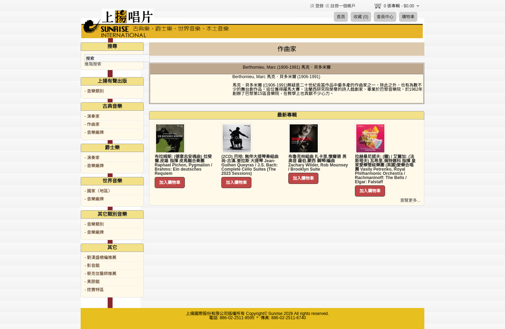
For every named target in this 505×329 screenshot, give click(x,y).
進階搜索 (93, 64)
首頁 (341, 16)
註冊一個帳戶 (343, 6)
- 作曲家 (92, 124)
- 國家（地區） (98, 191)
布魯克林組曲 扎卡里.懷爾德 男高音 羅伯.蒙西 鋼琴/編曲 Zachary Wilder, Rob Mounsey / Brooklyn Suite (318, 163)
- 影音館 (92, 265)
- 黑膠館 (92, 281)
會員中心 (385, 16)
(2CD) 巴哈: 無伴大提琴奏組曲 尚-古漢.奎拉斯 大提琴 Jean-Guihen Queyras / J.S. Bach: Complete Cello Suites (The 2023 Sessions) (249, 165)
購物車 (408, 16)
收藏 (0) (361, 16)
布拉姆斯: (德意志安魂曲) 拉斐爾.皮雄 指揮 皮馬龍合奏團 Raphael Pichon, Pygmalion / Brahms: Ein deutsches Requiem (183, 165)
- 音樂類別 (94, 91)
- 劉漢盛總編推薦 (100, 257)
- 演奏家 (92, 116)
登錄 (319, 6)
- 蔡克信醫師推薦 (100, 273)
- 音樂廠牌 (94, 132)
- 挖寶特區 (94, 289)
